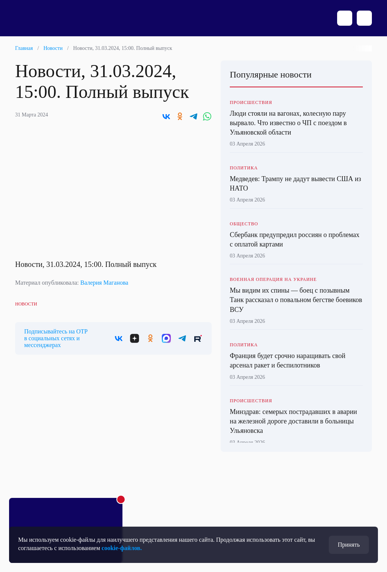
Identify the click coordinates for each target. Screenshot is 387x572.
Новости (53, 48)
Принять (349, 544)
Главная (24, 48)
